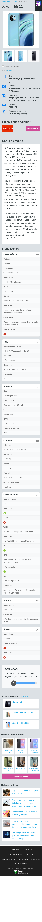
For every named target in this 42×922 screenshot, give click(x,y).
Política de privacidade (29, 859)
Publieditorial (15, 854)
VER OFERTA (32, 128)
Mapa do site (21, 864)
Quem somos (15, 849)
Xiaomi (24, 696)
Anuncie (28, 849)
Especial (29, 854)
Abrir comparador (21, 776)
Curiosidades (8, 859)
